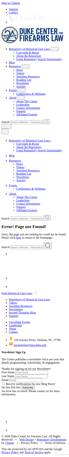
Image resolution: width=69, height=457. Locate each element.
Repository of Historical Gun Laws (29, 49)
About (12, 97)
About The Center (26, 101)
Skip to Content (10, 3)
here (18, 237)
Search (5, 122)
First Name (8, 372)
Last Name (7, 376)
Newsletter (22, 83)
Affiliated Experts (26, 114)
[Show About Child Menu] (21, 98)
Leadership (22, 104)
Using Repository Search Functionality (39, 59)
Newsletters (16, 309)
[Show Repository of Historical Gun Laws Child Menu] (55, 49)
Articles (21, 86)
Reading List (23, 79)
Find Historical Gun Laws (19, 293)
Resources (15, 66)
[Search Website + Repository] (47, 121)
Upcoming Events (19, 322)
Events (13, 90)
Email (4, 379)
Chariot (9, 442)
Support (13, 9)
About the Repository (29, 55)
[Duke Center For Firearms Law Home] (32, 42)
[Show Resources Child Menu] (26, 66)
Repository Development (51, 439)
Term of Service (33, 452)
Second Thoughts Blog (22, 312)
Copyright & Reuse (27, 52)
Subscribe (27, 387)
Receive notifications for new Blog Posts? (28, 383)
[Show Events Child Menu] (22, 90)
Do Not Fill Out (10, 387)
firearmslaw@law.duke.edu (27, 345)
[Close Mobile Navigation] (4, 131)
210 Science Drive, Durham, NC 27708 (35, 340)
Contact (13, 12)
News (19, 70)
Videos (20, 73)
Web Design (26, 439)
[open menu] (6, 126)
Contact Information (28, 107)
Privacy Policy (10, 452)
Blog (12, 62)
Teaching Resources (28, 76)
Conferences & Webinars (31, 93)
